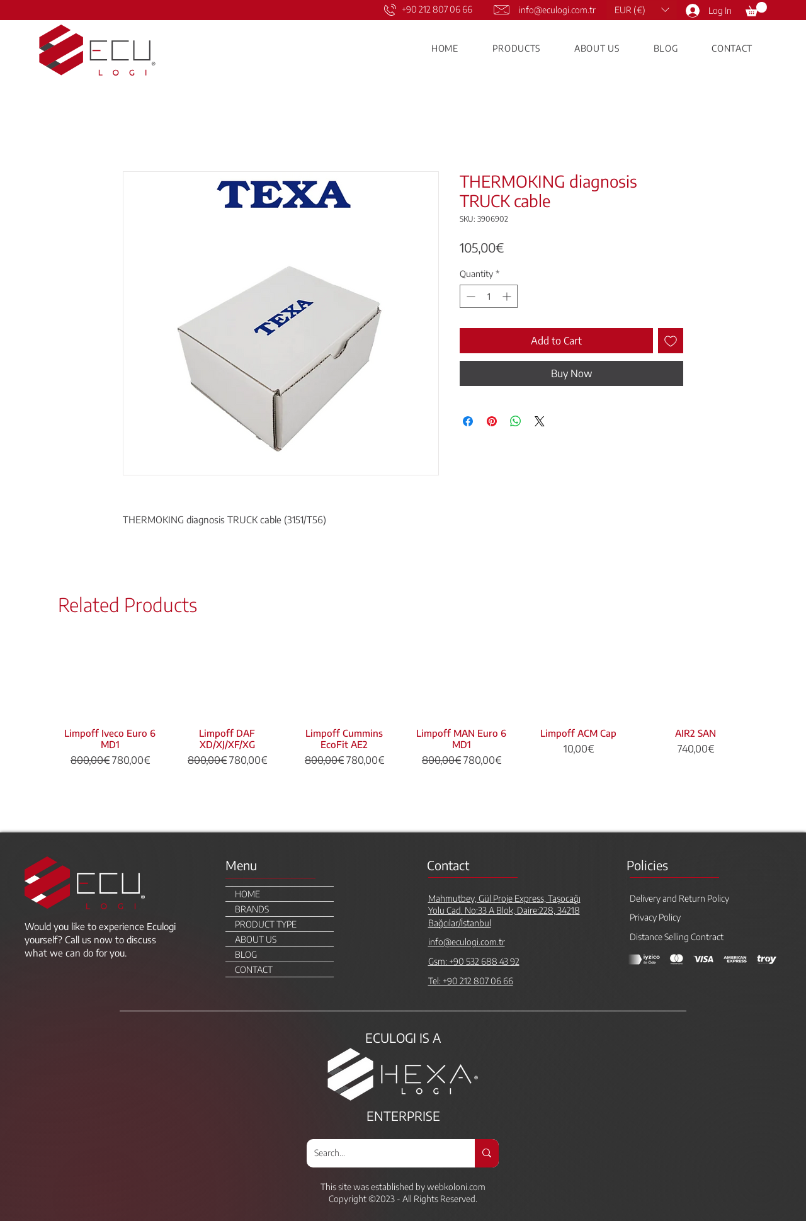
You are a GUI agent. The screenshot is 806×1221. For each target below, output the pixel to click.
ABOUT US (255, 939)
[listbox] (641, 10)
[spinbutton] (488, 296)
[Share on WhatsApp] (515, 421)
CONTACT (254, 969)
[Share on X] (539, 421)
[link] (756, 9)
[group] (403, 730)
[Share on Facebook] (467, 421)
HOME (247, 894)
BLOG (246, 954)
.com (476, 1186)
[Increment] (508, 296)
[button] (641, 10)
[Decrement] (469, 296)
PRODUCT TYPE (266, 924)
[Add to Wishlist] (670, 340)
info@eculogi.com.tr (557, 9)
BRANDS (252, 909)
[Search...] (381, 1153)
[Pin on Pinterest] (491, 421)
